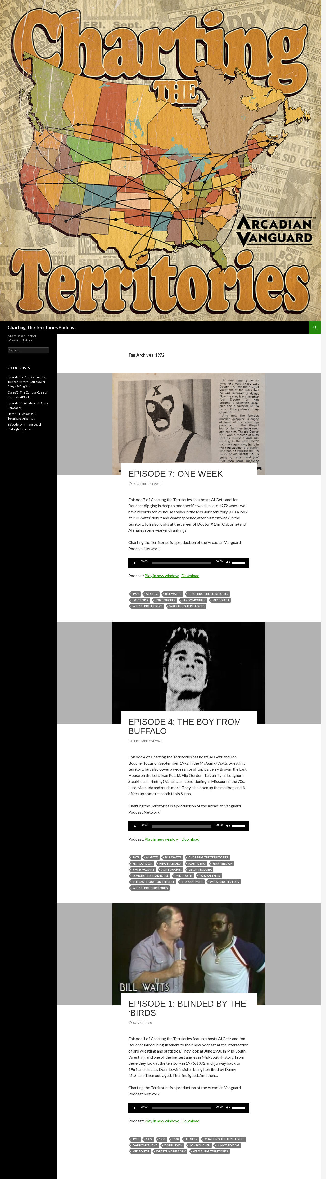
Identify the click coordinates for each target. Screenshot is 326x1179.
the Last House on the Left (153, 881)
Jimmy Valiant (143, 869)
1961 (136, 1139)
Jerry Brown (223, 863)
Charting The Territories (208, 593)
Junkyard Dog (228, 1145)
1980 (175, 1139)
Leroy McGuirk (194, 600)
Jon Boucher (165, 600)
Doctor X (140, 600)
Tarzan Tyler (209, 875)
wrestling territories (187, 606)
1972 (136, 593)
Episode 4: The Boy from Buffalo (184, 726)
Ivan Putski (197, 863)
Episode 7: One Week (175, 473)
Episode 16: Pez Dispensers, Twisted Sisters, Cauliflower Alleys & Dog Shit (27, 381)
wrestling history (147, 606)
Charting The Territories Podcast (42, 327)
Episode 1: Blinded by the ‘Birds (187, 1008)
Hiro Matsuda (170, 863)
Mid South (221, 600)
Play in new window (162, 575)
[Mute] (228, 562)
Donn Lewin (173, 1145)
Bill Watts (173, 593)
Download (190, 575)
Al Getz (152, 593)
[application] (188, 563)
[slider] (182, 563)
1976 (162, 1139)
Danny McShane (145, 1145)
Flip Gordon (142, 863)
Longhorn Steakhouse (151, 875)
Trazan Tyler (192, 881)
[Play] (135, 562)
